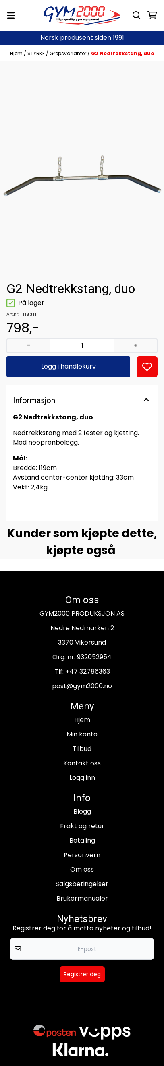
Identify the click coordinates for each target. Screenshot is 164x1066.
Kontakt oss (82, 763)
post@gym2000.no (82, 686)
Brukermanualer (82, 898)
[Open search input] (137, 15)
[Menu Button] (11, 15)
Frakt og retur (82, 826)
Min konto (82, 734)
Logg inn (82, 777)
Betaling (82, 840)
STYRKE (36, 53)
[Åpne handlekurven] (152, 15)
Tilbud (82, 748)
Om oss (82, 869)
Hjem (17, 53)
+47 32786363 (87, 671)
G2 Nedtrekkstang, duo (122, 53)
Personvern (82, 855)
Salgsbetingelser (82, 884)
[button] (147, 366)
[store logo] (82, 15)
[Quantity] (82, 345)
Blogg (82, 811)
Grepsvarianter (68, 53)
